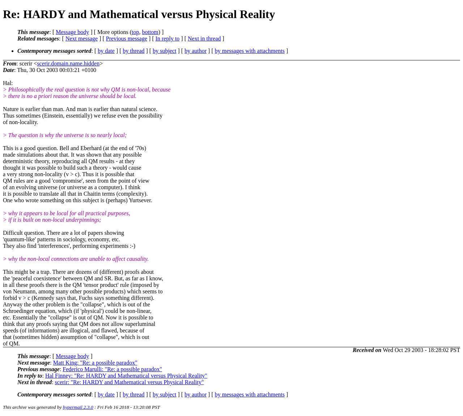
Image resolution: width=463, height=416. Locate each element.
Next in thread (204, 38)
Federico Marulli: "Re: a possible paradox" (112, 369)
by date (106, 51)
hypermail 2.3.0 (78, 407)
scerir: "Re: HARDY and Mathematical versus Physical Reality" (129, 382)
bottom (150, 32)
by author (195, 51)
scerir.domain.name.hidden (68, 63)
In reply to (168, 38)
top (135, 32)
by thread (134, 51)
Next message (81, 38)
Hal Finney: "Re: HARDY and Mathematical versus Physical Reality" (126, 376)
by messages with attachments (250, 51)
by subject (164, 51)
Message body (72, 32)
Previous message (126, 38)
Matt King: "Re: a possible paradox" (95, 363)
